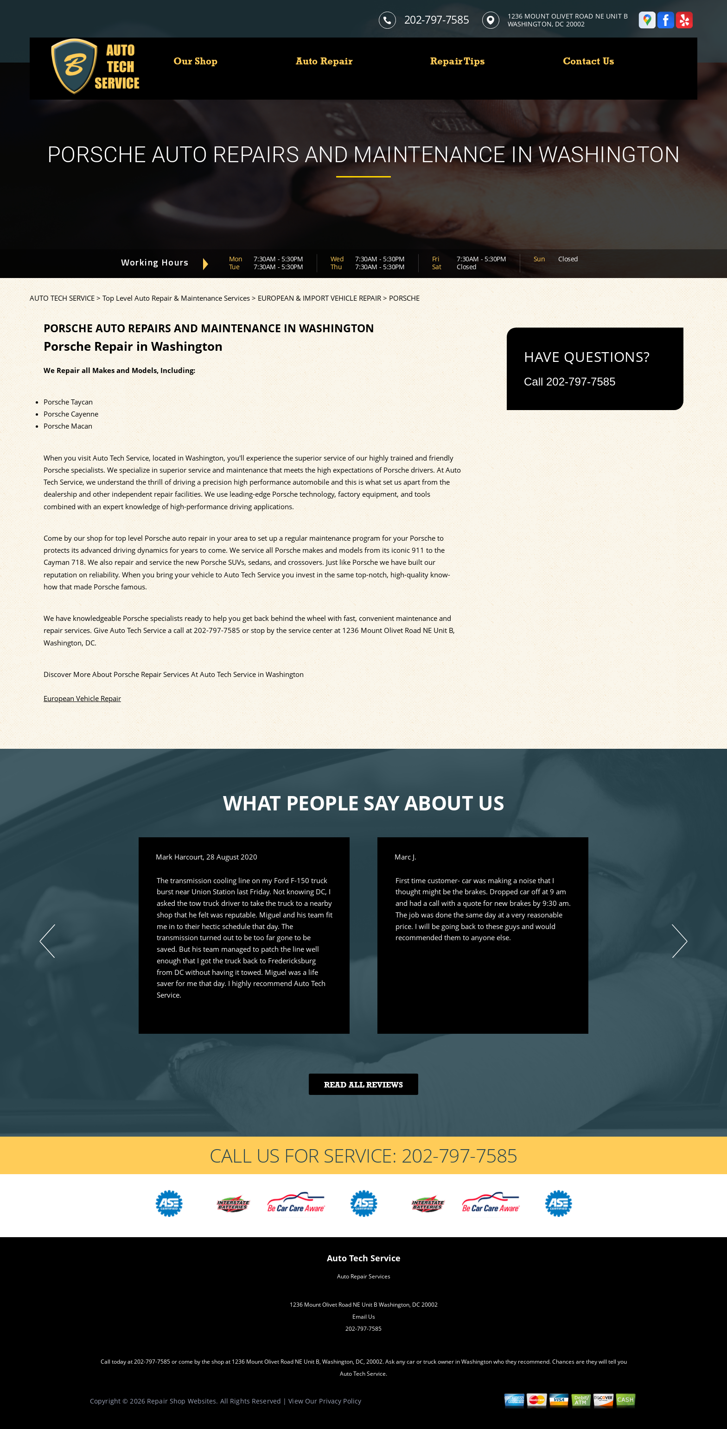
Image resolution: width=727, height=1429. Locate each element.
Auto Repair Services (363, 1276)
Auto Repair (324, 61)
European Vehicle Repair (82, 698)
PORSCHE (404, 298)
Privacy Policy (340, 1401)
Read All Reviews (363, 1085)
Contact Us (588, 61)
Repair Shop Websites (181, 1401)
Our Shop (195, 61)
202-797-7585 (436, 19)
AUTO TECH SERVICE (62, 298)
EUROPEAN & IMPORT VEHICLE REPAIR (319, 298)
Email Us (363, 1317)
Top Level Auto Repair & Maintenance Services (176, 298)
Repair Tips (457, 61)
